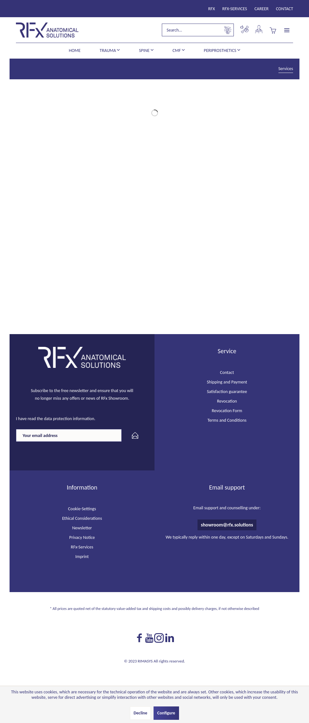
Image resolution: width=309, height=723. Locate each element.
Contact (284, 8)
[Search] (228, 30)
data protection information (69, 418)
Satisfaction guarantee (227, 391)
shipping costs (159, 608)
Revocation (227, 401)
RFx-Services (234, 8)
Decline (140, 713)
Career (262, 8)
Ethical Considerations (82, 518)
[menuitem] (211, 9)
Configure (166, 713)
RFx (211, 8)
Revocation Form (227, 410)
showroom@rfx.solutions (227, 525)
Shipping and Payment (227, 382)
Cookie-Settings (82, 509)
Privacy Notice (82, 537)
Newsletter (82, 528)
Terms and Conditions (227, 420)
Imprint (82, 556)
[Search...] (198, 30)
